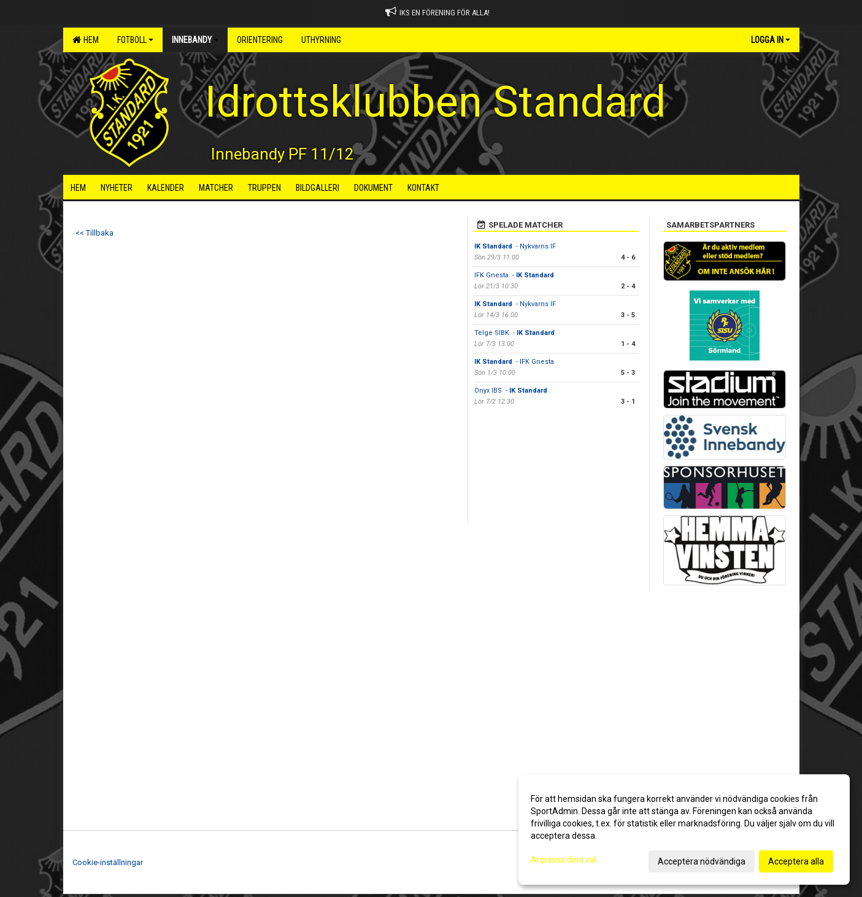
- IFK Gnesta (515, 362)
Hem (85, 40)
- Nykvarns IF (515, 246)
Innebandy (195, 40)
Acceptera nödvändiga (701, 861)
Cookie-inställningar (107, 862)
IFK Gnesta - (515, 275)
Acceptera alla (796, 861)
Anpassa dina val (563, 859)
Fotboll (135, 40)
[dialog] (684, 829)
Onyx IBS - (511, 391)
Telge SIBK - (515, 333)
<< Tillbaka (94, 232)
